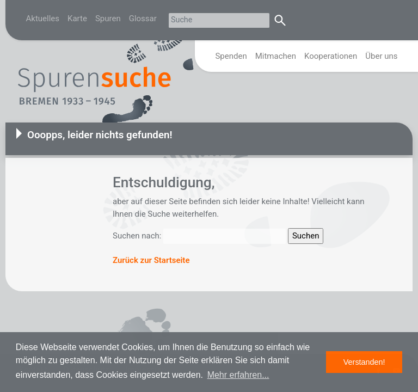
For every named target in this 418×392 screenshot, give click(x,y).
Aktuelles (43, 18)
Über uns (381, 56)
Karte (77, 18)
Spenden (231, 56)
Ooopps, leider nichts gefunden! (100, 135)
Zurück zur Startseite (151, 260)
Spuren (108, 18)
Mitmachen (275, 56)
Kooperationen (330, 56)
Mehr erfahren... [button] (238, 374)
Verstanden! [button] (364, 362)
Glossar (143, 18)
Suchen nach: (137, 236)
